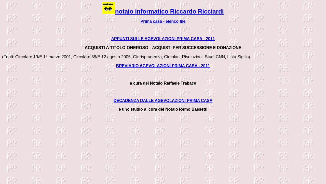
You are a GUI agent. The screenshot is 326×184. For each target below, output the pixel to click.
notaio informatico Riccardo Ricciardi (169, 11)
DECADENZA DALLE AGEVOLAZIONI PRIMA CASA (163, 100)
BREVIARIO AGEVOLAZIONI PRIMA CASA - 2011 (163, 66)
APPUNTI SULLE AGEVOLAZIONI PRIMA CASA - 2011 (163, 39)
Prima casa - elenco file (163, 21)
